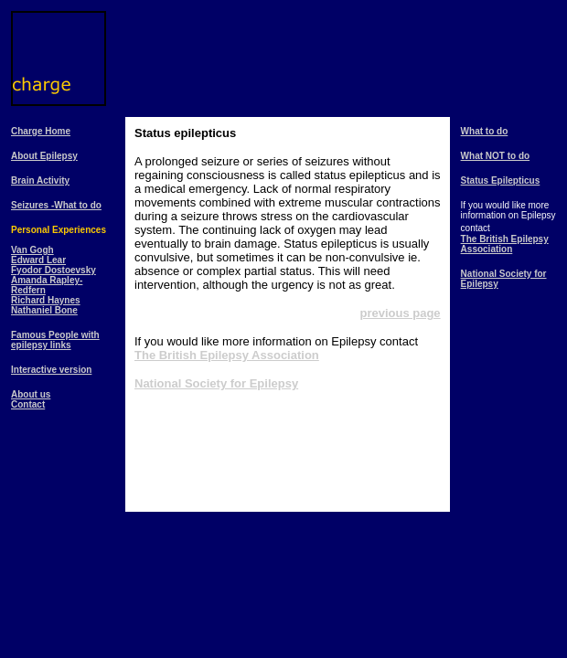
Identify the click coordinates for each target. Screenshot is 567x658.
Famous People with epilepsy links (55, 340)
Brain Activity (40, 180)
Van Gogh (32, 250)
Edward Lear (38, 260)
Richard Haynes (45, 300)
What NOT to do (495, 156)
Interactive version (51, 370)
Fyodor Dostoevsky (53, 270)
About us (30, 394)
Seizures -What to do (56, 205)
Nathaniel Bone (44, 310)
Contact (28, 404)
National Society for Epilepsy (216, 383)
